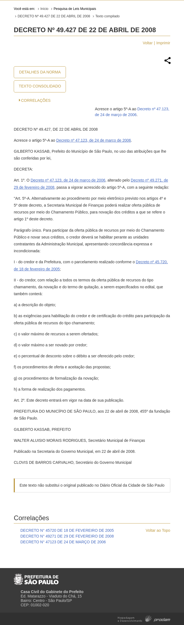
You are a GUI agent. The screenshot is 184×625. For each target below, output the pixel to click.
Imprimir (163, 43)
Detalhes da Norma (40, 72)
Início (44, 9)
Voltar (148, 43)
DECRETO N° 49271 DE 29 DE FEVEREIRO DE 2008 (67, 536)
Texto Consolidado (40, 86)
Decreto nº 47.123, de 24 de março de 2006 (93, 140)
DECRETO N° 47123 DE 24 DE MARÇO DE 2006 (63, 542)
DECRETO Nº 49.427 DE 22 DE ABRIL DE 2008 (54, 16)
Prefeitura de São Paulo (36, 577)
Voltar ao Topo (158, 530)
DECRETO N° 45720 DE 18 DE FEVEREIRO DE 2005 (67, 530)
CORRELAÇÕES (36, 100)
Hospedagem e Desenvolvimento (144, 618)
